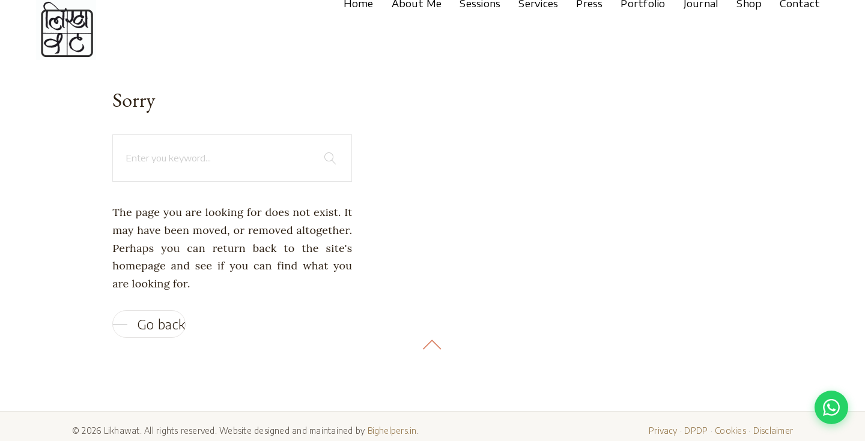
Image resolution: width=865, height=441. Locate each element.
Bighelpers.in (392, 430)
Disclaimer (773, 430)
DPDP (696, 430)
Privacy (663, 430)
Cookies (730, 430)
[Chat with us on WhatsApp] (831, 407)
